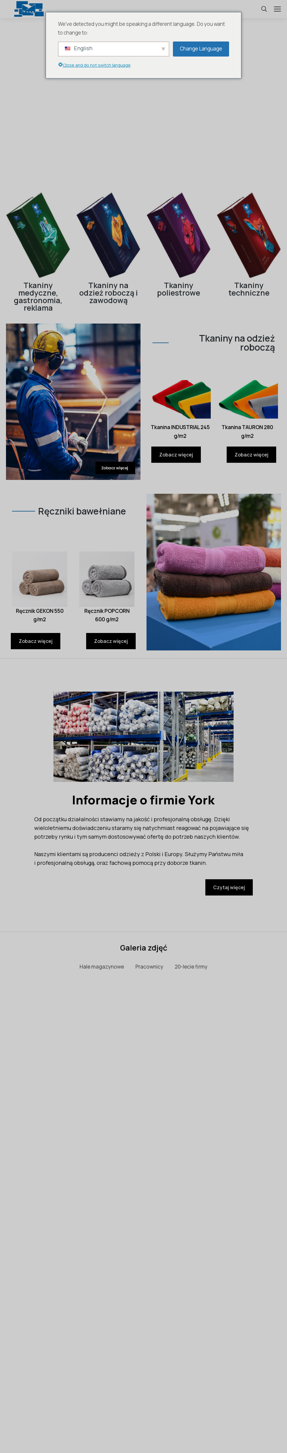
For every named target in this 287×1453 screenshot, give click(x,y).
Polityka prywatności (143, 1433)
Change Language (201, 48)
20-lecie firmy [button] (191, 966)
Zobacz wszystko (143, 1000)
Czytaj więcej (229, 887)
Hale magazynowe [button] (102, 966)
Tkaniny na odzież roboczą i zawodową (108, 293)
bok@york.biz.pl (237, 1399)
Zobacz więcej (176, 454)
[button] (7, 1145)
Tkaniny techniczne (249, 289)
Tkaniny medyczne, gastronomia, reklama (38, 296)
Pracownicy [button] (149, 966)
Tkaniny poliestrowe (178, 289)
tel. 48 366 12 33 (143, 1399)
